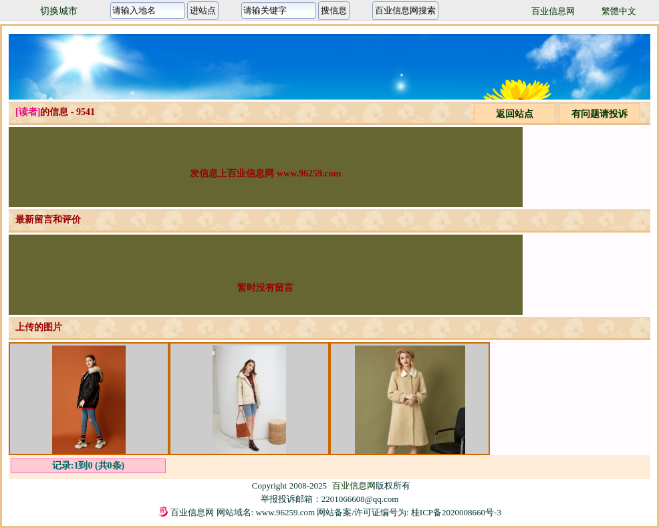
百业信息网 (553, 11)
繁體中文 (619, 11)
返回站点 (514, 114)
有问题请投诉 (599, 114)
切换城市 (59, 11)
